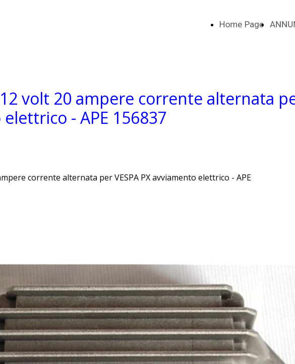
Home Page (241, 24)
